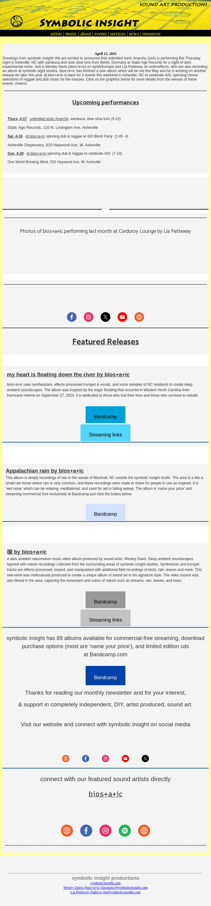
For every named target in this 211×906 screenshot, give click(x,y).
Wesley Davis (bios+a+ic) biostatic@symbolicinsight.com (105, 887)
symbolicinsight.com (105, 883)
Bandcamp (105, 416)
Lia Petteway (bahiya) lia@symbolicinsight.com (105, 892)
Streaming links (105, 434)
